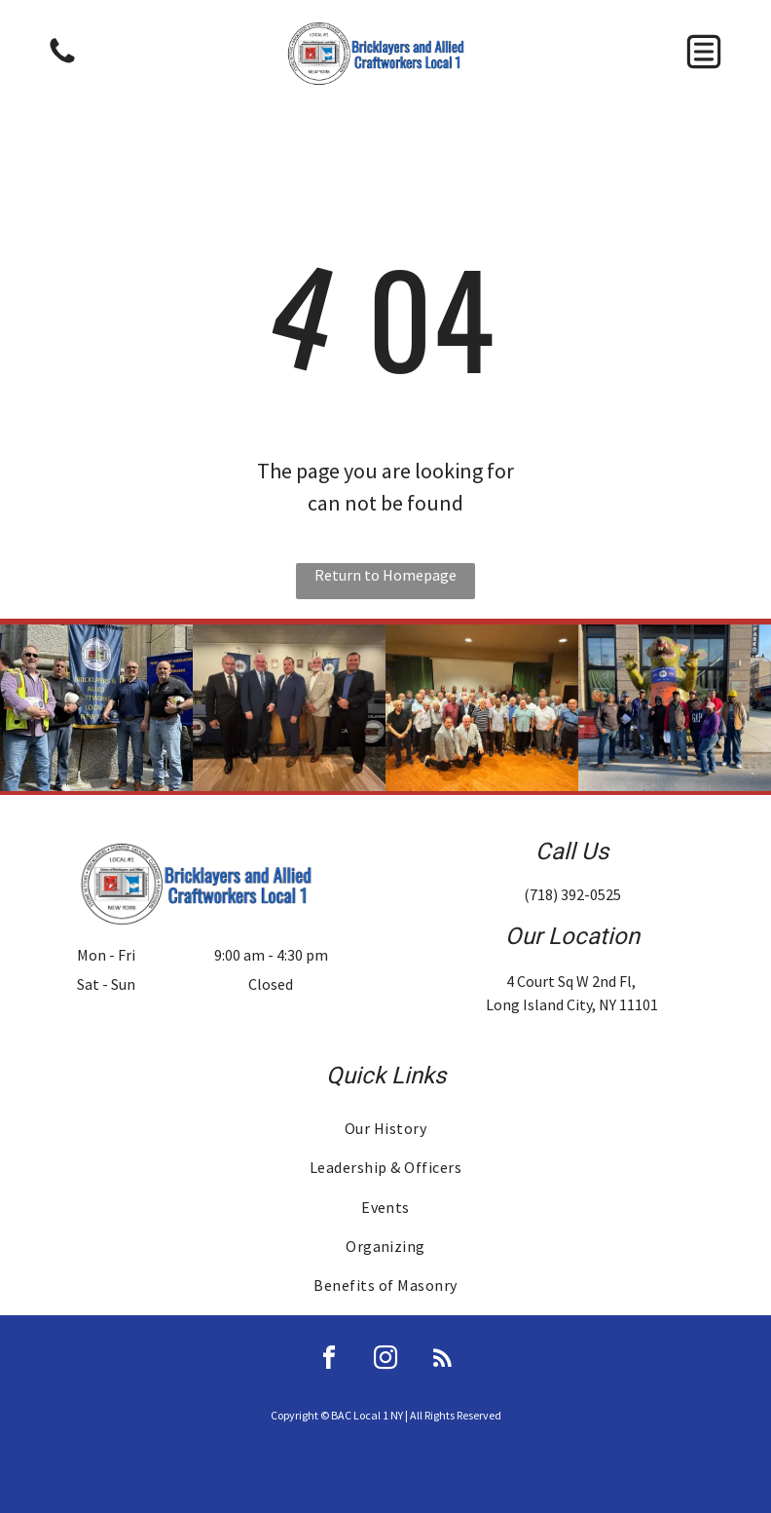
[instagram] (385, 1361)
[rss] (441, 1361)
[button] (703, 51)
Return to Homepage (385, 575)
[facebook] (329, 1361)
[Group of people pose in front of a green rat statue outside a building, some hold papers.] (674, 707)
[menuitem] (386, 1128)
